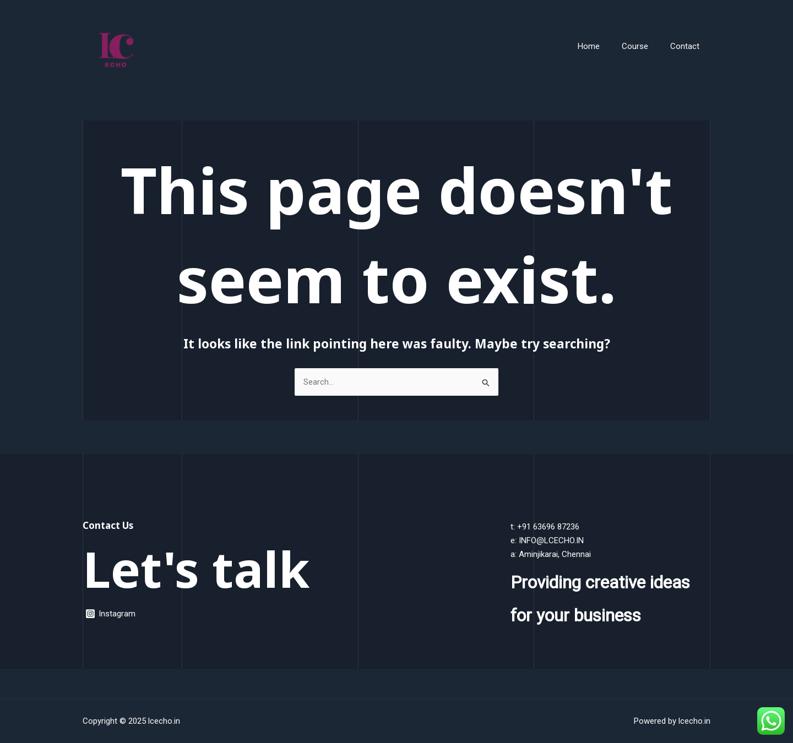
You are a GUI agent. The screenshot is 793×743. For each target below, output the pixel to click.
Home (602, 46)
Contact (687, 46)
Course (643, 46)
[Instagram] (111, 614)
